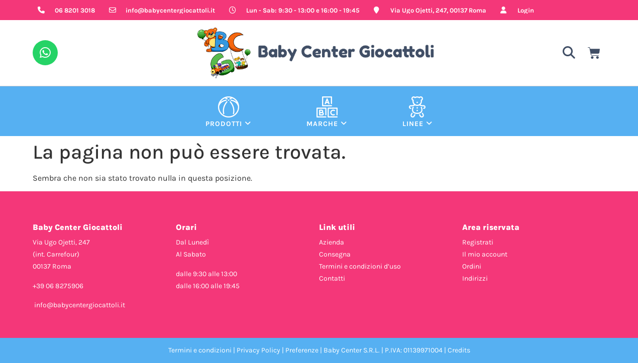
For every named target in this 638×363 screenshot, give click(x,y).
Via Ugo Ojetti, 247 (61, 242)
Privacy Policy (258, 350)
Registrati (477, 242)
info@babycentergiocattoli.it (79, 305)
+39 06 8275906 (58, 286)
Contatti (332, 278)
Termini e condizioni (200, 350)
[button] (569, 53)
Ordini (471, 266)
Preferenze (301, 350)
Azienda (331, 242)
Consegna (335, 254)
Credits (459, 350)
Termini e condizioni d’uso (360, 266)
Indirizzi (475, 278)
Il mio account (484, 254)
